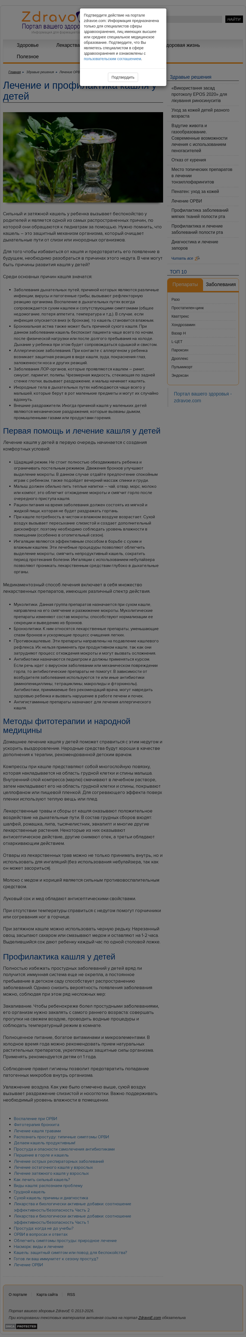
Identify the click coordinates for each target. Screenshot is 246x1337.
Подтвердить (122, 77)
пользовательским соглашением (112, 59)
